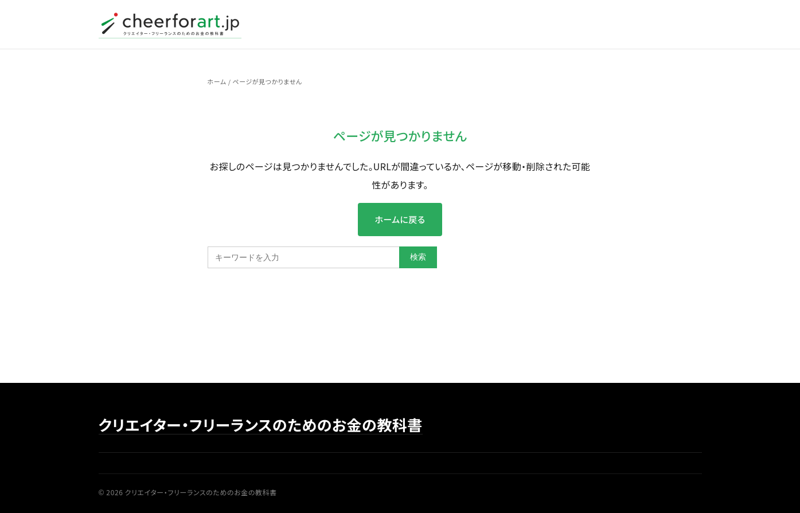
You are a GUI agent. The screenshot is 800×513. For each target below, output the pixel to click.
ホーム (217, 81)
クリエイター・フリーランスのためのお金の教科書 (261, 425)
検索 (418, 256)
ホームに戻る (400, 219)
